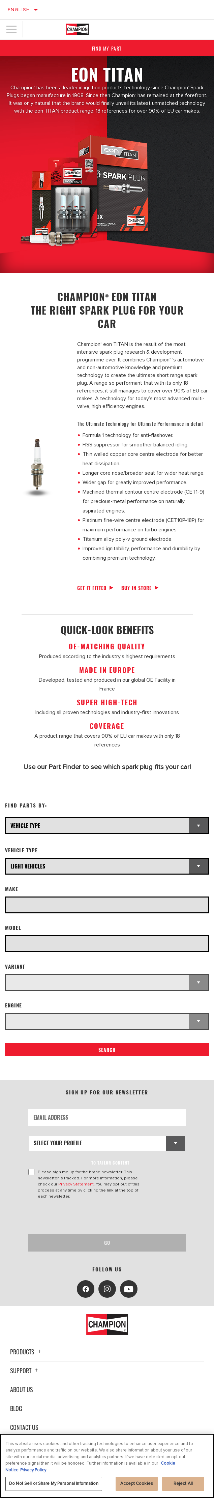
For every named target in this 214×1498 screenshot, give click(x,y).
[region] (107, 1466)
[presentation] (84, 1216)
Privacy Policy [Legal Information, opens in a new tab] (33, 1470)
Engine (13, 1005)
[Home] (77, 29)
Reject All (183, 1483)
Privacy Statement (76, 1184)
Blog (16, 1408)
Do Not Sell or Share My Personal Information (53, 1483)
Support (25, 1370)
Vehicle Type (21, 850)
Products (26, 1351)
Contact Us (24, 1427)
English (19, 9)
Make (11, 888)
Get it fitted (91, 587)
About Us (21, 1389)
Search (107, 1049)
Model (13, 927)
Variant (15, 966)
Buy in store (136, 587)
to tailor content (110, 1163)
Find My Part (107, 48)
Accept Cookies (136, 1483)
